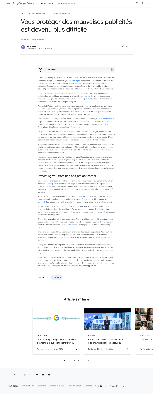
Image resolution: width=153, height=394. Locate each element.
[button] (126, 46)
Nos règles (76, 81)
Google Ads (57, 277)
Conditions (41, 386)
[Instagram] (25, 374)
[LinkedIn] (48, 374)
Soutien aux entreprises (62, 13)
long (104, 119)
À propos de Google (56, 386)
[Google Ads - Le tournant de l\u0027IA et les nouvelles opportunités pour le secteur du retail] (104, 331)
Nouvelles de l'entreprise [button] (66, 3)
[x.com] (30, 374)
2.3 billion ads (80, 196)
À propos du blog (91, 386)
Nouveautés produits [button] (48, 3)
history (100, 219)
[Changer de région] (127, 386)
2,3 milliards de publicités (95, 93)
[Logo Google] (13, 386)
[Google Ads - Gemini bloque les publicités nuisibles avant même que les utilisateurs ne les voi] (48, 331)
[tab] (64, 360)
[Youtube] (36, 374)
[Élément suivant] (143, 329)
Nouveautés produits (38, 13)
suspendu (85, 99)
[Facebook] (42, 374)
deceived (69, 225)
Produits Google (75, 386)
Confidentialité (27, 386)
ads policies (53, 184)
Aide (103, 386)
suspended (42, 202)
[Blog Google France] (22, 13)
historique (110, 119)
